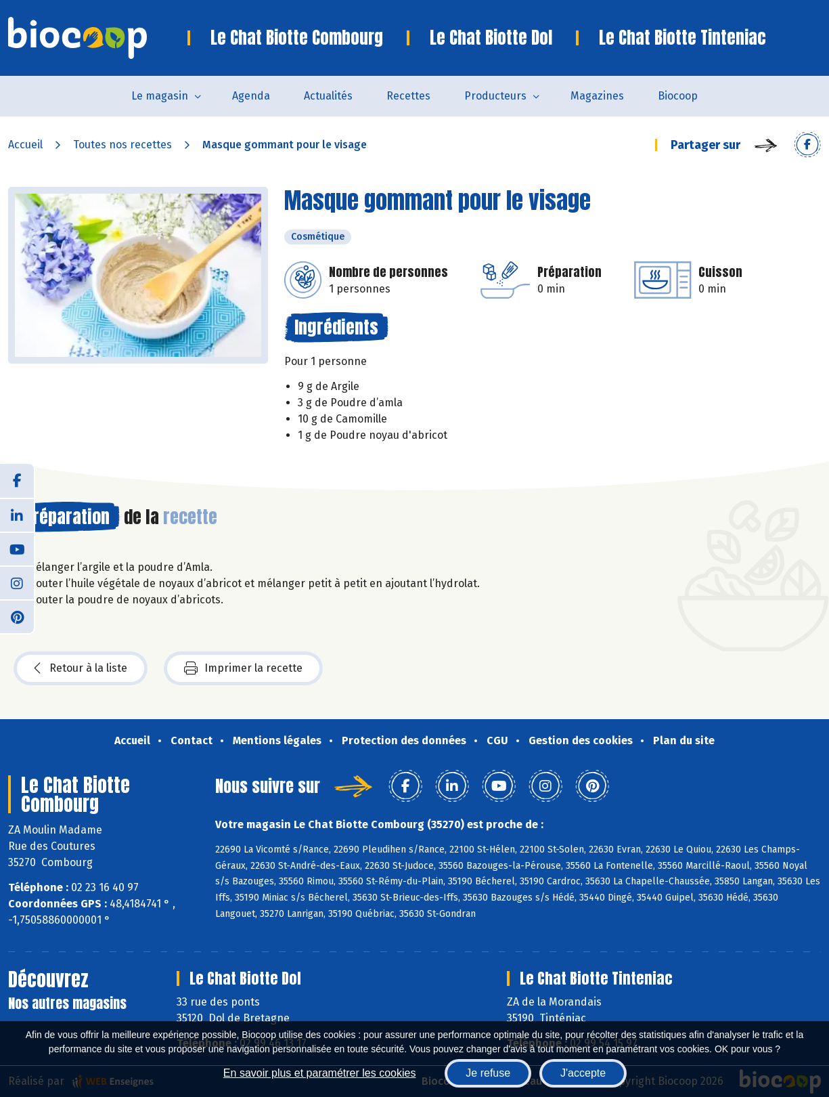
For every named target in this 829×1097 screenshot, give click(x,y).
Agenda (251, 95)
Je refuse (488, 1073)
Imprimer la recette (243, 668)
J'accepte (583, 1073)
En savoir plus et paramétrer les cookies (319, 1073)
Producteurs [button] (495, 95)
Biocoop (678, 95)
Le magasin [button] (159, 95)
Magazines (597, 95)
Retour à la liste (80, 668)
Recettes (408, 95)
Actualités (328, 95)
